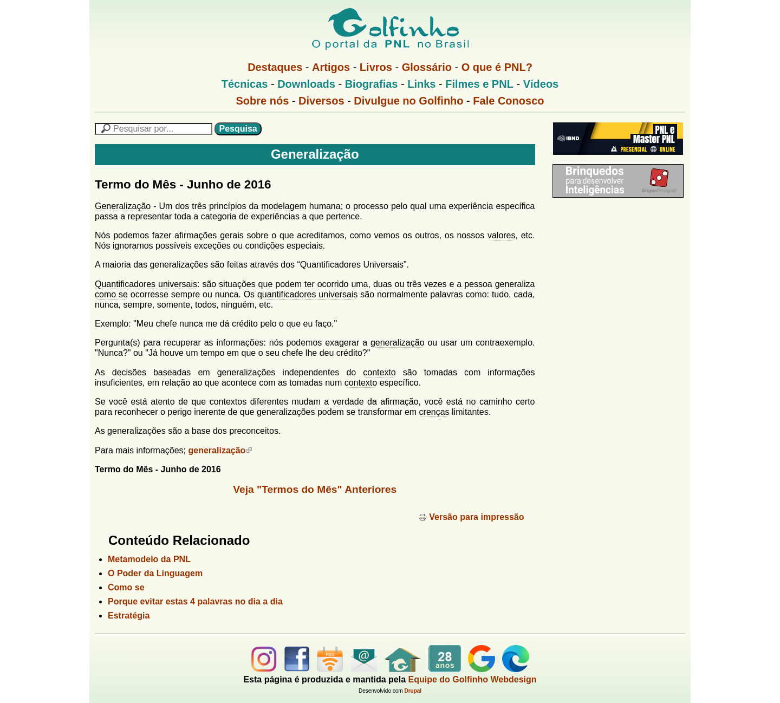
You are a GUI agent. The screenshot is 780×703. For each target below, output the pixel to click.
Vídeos (541, 84)
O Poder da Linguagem (155, 573)
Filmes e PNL (479, 84)
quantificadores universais (307, 294)
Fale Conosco (508, 101)
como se (111, 294)
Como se (126, 587)
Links (421, 84)
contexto (379, 372)
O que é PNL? (496, 67)
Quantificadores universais (146, 284)
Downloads (306, 84)
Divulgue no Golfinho (408, 101)
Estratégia (129, 615)
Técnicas (245, 84)
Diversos (321, 101)
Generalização (123, 206)
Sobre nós (262, 101)
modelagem (284, 206)
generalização (397, 342)
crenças (434, 411)
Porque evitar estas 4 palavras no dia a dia (195, 601)
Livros (376, 67)
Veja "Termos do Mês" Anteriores (314, 489)
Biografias (371, 84)
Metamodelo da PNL (149, 559)
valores (501, 235)
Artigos (331, 67)
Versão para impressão (471, 517)
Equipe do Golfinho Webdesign (472, 679)
